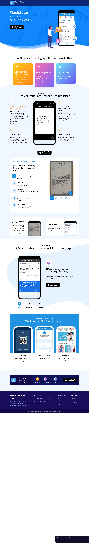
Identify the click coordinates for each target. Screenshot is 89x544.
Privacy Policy (73, 398)
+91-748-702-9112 (41, 401)
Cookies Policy (73, 402)
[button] (65, 47)
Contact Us (60, 400)
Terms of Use (73, 400)
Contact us (74, 3)
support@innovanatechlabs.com (42, 398)
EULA (59, 402)
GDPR (59, 404)
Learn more (78, 539)
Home (64, 3)
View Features (19, 82)
